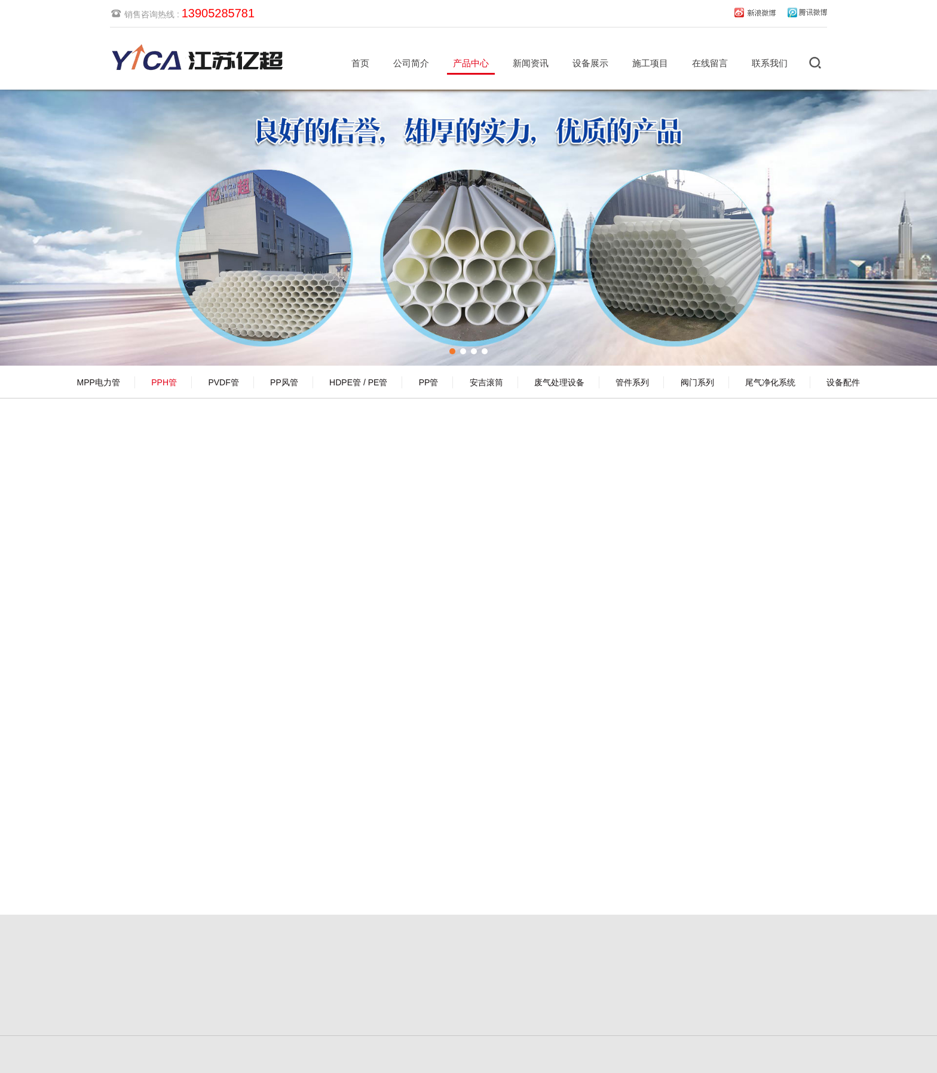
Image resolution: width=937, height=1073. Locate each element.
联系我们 (770, 63)
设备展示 (590, 63)
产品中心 (471, 63)
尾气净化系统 (770, 382)
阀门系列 (697, 382)
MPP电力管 (98, 382)
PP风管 (284, 382)
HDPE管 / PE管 (358, 382)
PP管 (429, 382)
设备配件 (843, 382)
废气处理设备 (559, 382)
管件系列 (632, 382)
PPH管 (164, 382)
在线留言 (710, 63)
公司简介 (411, 63)
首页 (360, 63)
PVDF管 (223, 382)
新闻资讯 (531, 63)
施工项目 (650, 63)
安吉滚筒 (486, 382)
